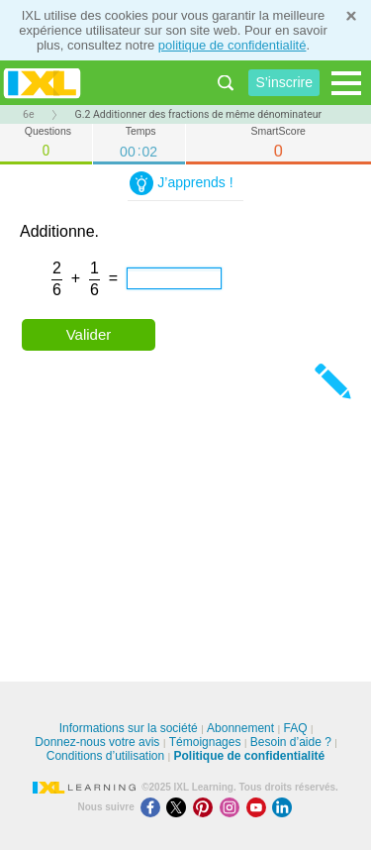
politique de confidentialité (232, 45)
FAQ (295, 728)
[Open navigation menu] (346, 83)
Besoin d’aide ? (290, 742)
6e (28, 114)
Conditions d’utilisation (105, 756)
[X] (179, 806)
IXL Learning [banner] (42, 82)
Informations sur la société (128, 728)
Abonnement (240, 728)
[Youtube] (259, 806)
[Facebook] (153, 806)
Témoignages (205, 742)
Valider (89, 334)
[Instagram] (233, 806)
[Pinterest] (206, 806)
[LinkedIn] (284, 806)
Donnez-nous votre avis (97, 742)
